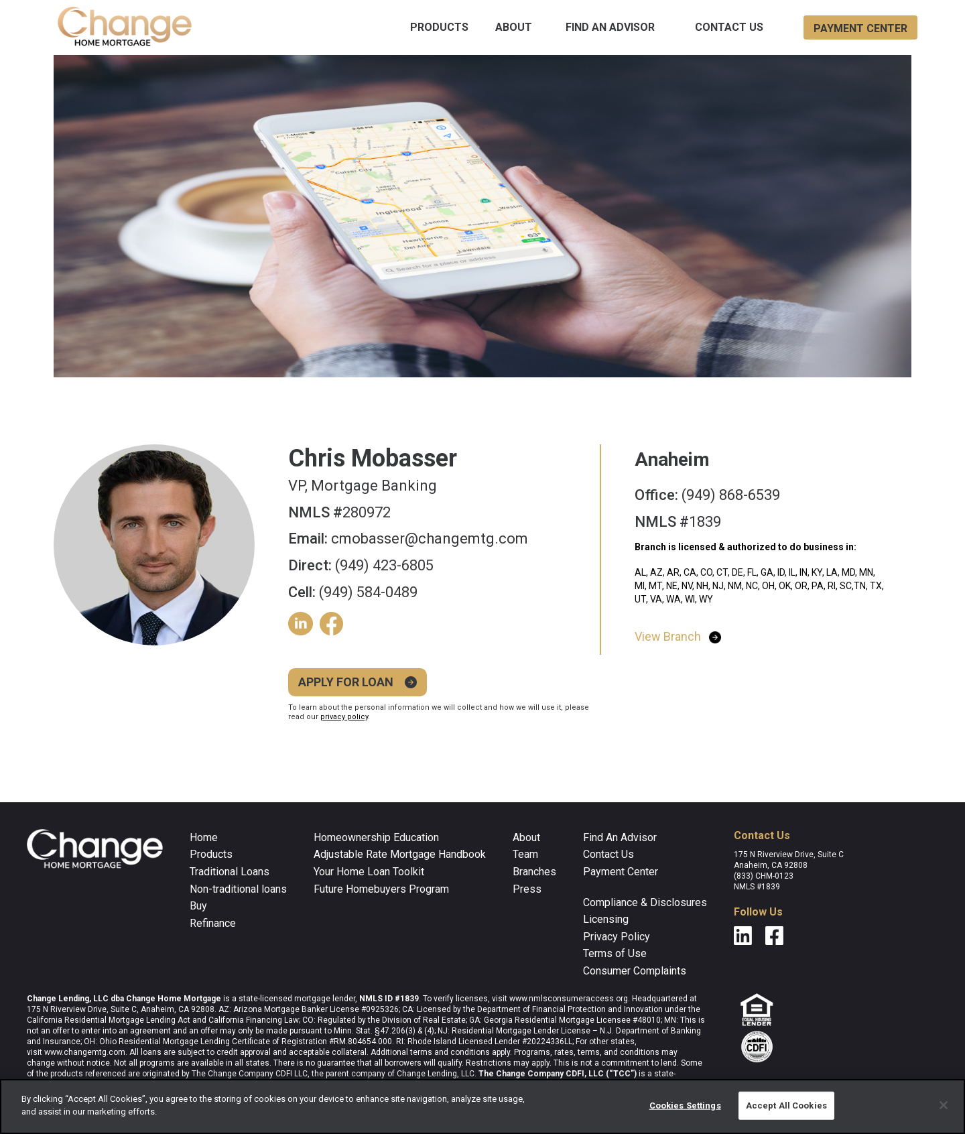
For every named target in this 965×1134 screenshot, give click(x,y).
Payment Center (620, 871)
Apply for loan (345, 682)
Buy (198, 905)
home (204, 837)
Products (211, 854)
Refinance (213, 923)
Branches (534, 871)
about (513, 27)
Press (527, 889)
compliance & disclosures (645, 902)
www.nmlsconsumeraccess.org (568, 998)
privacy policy (344, 716)
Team (525, 854)
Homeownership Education (376, 837)
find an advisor (610, 27)
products (439, 27)
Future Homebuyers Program (381, 889)
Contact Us (729, 27)
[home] (125, 27)
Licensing (606, 919)
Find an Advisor (620, 837)
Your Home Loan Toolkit (369, 871)
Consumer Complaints (634, 970)
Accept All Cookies (786, 1105)
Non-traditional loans (238, 889)
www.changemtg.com (84, 1052)
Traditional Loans (229, 871)
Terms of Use (615, 953)
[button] (439, 27)
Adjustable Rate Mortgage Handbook (400, 854)
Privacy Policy (616, 936)
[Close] (943, 1105)
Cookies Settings (685, 1105)
